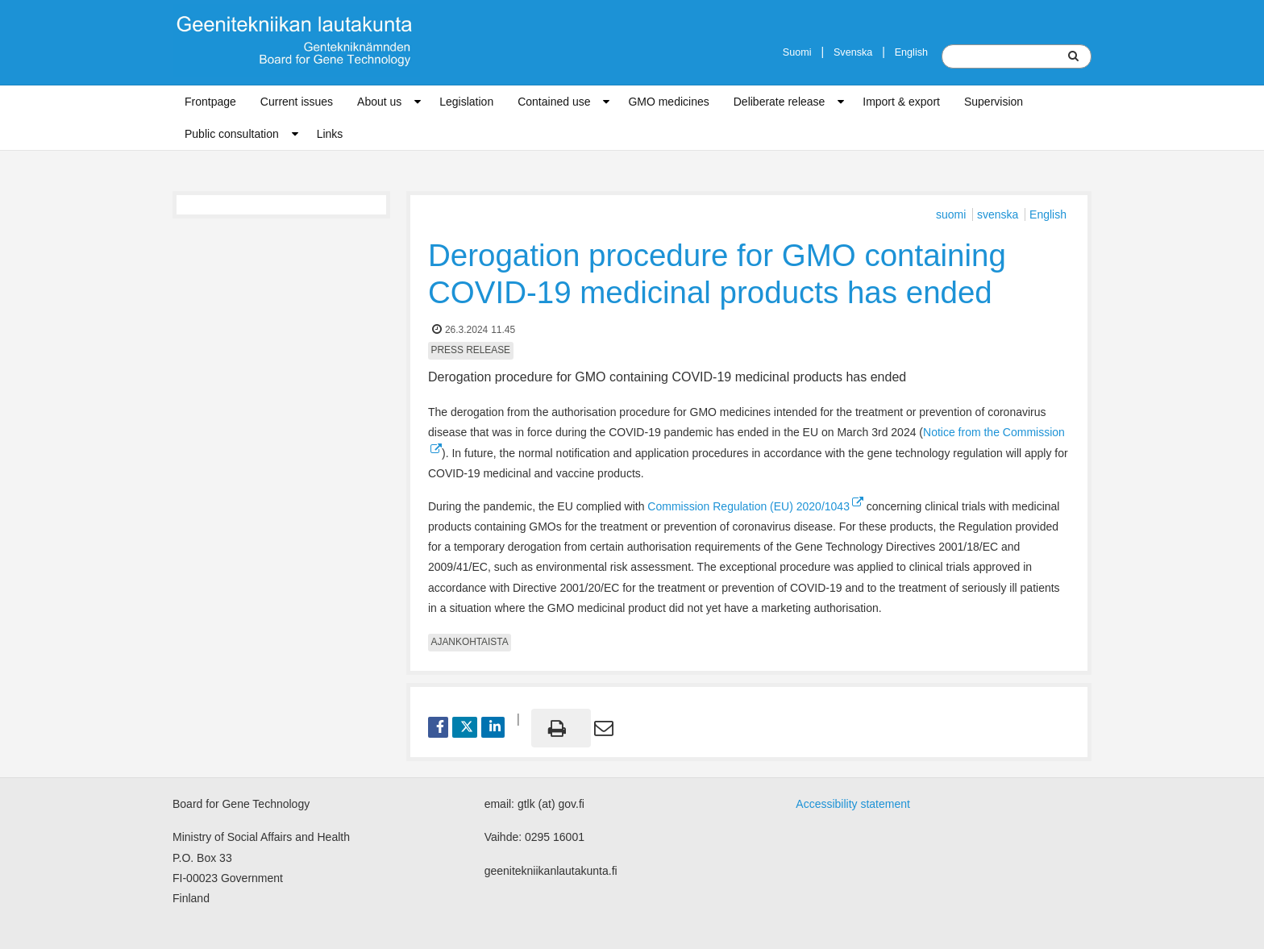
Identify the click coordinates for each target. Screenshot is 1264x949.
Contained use (554, 101)
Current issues (296, 101)
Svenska (853, 52)
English (911, 52)
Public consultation (232, 133)
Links (330, 133)
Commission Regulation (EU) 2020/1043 (755, 506)
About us (379, 101)
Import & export (901, 101)
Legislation (466, 101)
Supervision (993, 101)
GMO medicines (668, 101)
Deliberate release (779, 101)
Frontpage (210, 101)
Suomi (797, 52)
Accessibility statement (853, 803)
